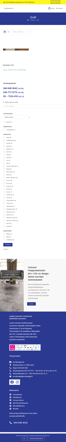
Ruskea (9, 192)
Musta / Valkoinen (11, 178)
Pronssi (9, 183)
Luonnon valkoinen (12, 166)
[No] (64, 438)
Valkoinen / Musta (11, 218)
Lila (8, 163)
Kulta (8, 155)
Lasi (8, 160)
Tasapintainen (10, 130)
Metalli (8, 169)
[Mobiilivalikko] (59, 8)
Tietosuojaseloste (36, 438)
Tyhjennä (5, 249)
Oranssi (9, 181)
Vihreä (8, 223)
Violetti (9, 226)
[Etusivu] (28, 20)
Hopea (9, 146)
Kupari (8, 158)
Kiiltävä (9, 234)
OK (24, 438)
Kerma (8, 152)
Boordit (9, 122)
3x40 (37, 20)
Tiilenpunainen (11, 201)
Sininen (9, 198)
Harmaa (9, 143)
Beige (8, 138)
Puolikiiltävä (10, 240)
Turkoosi (9, 203)
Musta (8, 175)
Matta (8, 237)
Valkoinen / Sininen (12, 221)
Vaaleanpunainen (11, 209)
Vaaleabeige (10, 206)
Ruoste (9, 189)
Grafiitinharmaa (11, 140)
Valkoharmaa (10, 212)
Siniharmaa (10, 195)
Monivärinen (10, 172)
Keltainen (9, 149)
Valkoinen (9, 215)
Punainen (9, 186)
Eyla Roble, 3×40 (8, 65)
